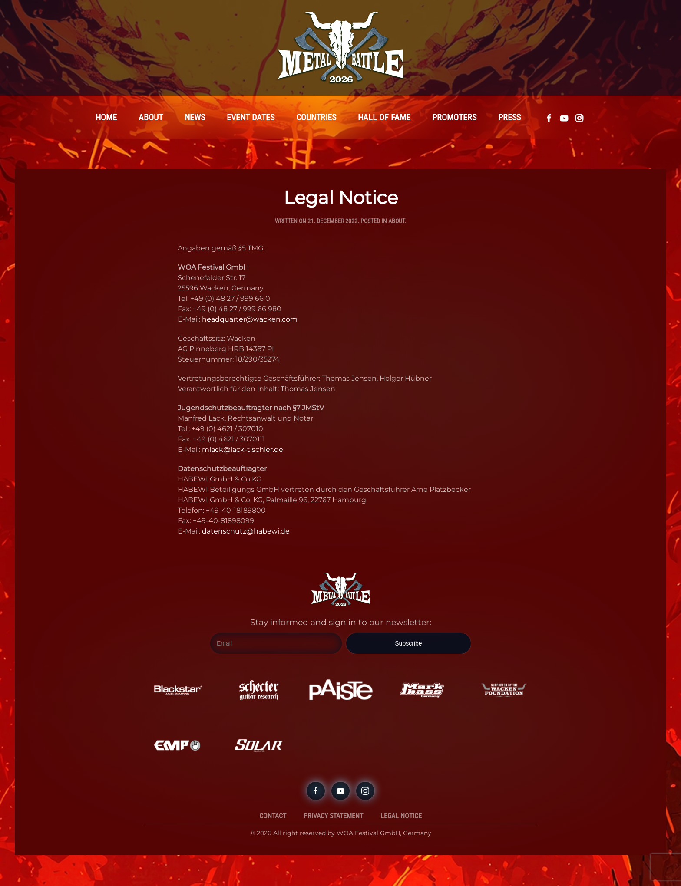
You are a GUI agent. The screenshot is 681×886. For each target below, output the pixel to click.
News (195, 117)
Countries (316, 117)
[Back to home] (340, 48)
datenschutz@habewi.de (246, 531)
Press (509, 117)
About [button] (151, 117)
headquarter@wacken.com (250, 320)
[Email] (276, 644)
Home (106, 117)
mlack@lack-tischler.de (242, 450)
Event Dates (250, 117)
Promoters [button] (454, 117)
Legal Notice (401, 816)
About (396, 221)
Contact (272, 816)
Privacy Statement (333, 816)
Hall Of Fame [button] (384, 117)
